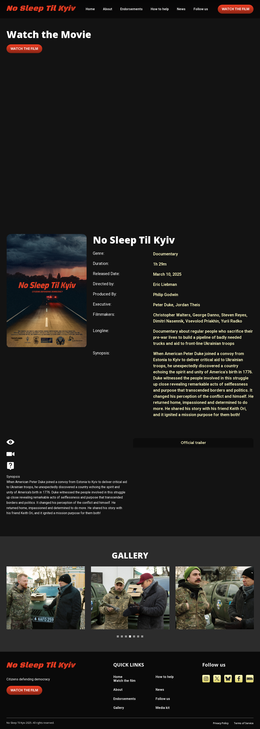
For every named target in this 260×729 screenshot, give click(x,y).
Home (90, 9)
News (181, 9)
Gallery (118, 708)
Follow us (201, 9)
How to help (160, 9)
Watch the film (24, 48)
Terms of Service (244, 723)
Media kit (163, 708)
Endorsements (131, 9)
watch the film (235, 9)
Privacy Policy (221, 723)
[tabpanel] (45, 597)
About (107, 9)
